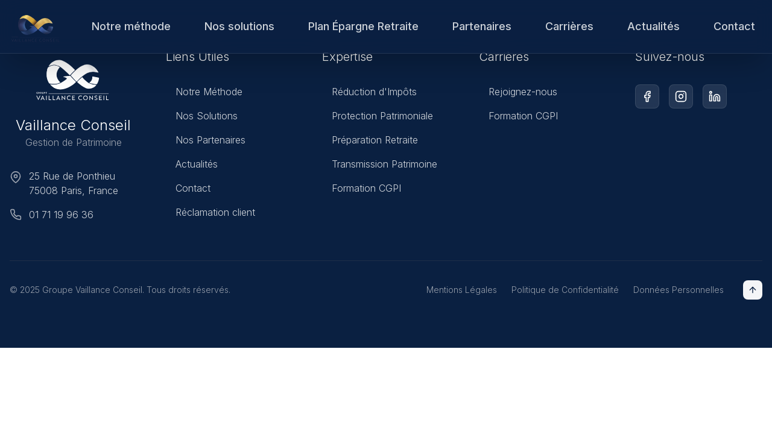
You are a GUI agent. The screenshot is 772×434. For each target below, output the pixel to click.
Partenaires (481, 26)
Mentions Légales (461, 290)
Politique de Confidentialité (565, 290)
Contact (734, 26)
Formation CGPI (361, 188)
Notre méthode (131, 26)
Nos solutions (239, 26)
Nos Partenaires (205, 140)
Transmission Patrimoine (379, 164)
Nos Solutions (202, 116)
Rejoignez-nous (518, 93)
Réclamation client (210, 212)
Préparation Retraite (370, 140)
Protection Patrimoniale (377, 116)
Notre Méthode (204, 92)
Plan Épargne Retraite (363, 26)
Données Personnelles (678, 290)
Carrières (569, 26)
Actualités (653, 26)
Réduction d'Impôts (369, 92)
